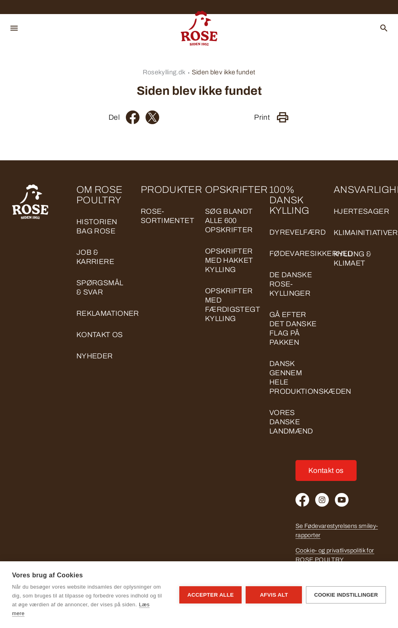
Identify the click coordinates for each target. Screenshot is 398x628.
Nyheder (94, 356)
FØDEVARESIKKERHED (311, 254)
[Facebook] (133, 117)
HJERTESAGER (361, 211)
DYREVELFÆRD (297, 232)
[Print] (282, 117)
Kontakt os (99, 335)
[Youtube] (342, 500)
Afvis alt (274, 595)
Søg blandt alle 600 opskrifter (229, 220)
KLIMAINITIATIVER (366, 233)
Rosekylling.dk (164, 72)
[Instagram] (322, 500)
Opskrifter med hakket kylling (229, 260)
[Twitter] (152, 117)
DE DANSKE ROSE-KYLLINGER (290, 284)
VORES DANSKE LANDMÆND (291, 422)
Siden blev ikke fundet (224, 72)
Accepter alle (210, 595)
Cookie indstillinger (346, 595)
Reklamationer (107, 313)
